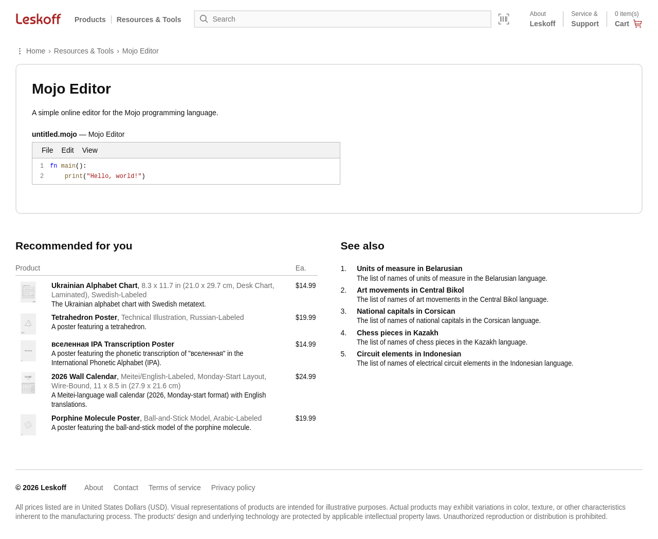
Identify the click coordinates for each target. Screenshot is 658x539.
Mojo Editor (140, 51)
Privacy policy (233, 487)
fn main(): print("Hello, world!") (186, 171)
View (90, 150)
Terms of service (175, 487)
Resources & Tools (84, 51)
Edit (68, 150)
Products (90, 19)
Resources (149, 19)
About (93, 487)
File (47, 150)
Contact (126, 487)
